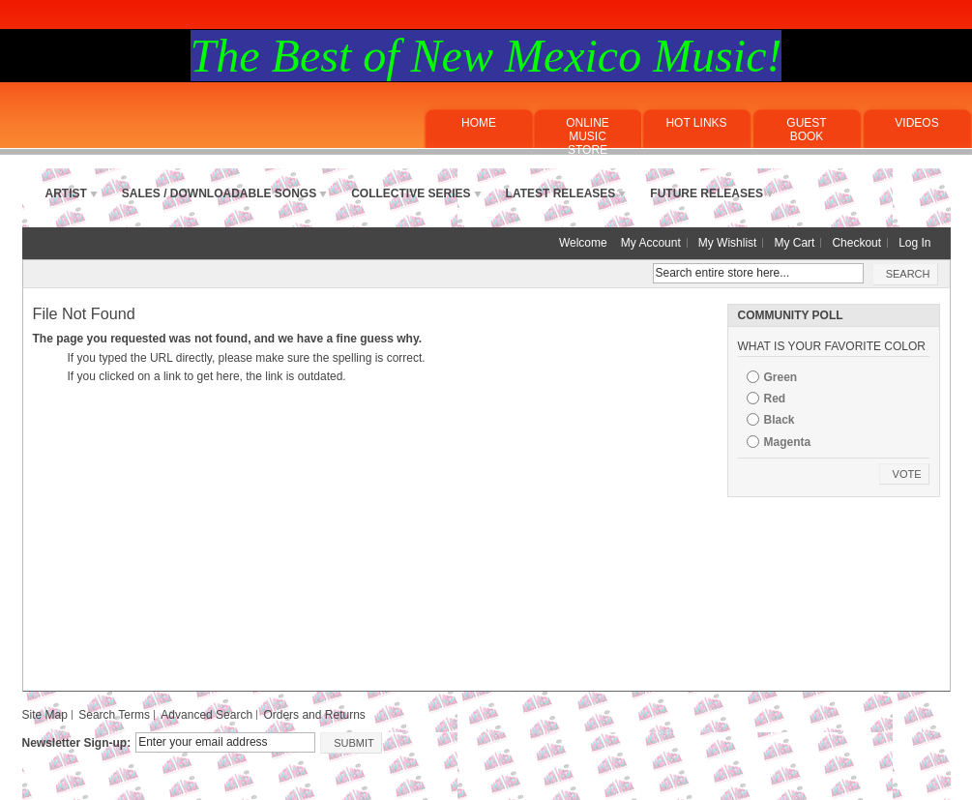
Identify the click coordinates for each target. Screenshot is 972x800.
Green (781, 377)
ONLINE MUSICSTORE (587, 136)
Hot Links (695, 123)
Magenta (787, 442)
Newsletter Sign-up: (77, 743)
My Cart (794, 243)
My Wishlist (727, 243)
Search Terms (114, 715)
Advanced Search (206, 715)
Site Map (45, 715)
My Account (651, 243)
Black (779, 420)
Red (775, 398)
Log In (914, 243)
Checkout (856, 243)
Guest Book (806, 129)
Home (478, 123)
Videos (916, 123)
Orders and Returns (314, 715)
